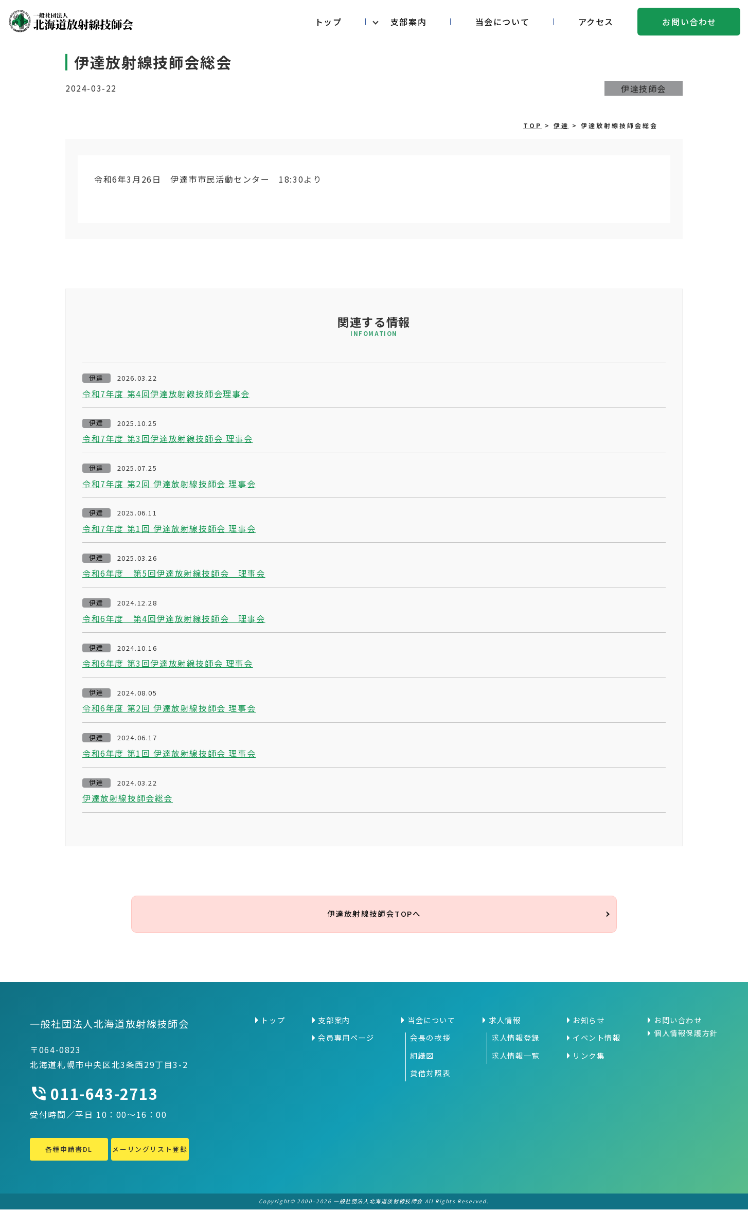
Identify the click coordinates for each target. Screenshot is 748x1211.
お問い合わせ (689, 21)
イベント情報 (597, 1040)
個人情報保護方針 (686, 1035)
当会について (502, 21)
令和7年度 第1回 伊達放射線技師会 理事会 (169, 528)
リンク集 (588, 1057)
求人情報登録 (515, 1040)
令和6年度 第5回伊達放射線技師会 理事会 (173, 573)
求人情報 (505, 1022)
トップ (328, 21)
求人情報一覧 (515, 1057)
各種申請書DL (69, 1151)
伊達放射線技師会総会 (127, 798)
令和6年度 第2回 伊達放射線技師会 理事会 (169, 708)
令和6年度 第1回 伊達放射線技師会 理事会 (169, 753)
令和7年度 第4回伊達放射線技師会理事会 (166, 393)
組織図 (422, 1057)
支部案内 (408, 21)
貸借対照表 (430, 1075)
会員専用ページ (346, 1040)
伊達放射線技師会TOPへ (374, 915)
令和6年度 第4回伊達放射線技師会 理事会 (173, 618)
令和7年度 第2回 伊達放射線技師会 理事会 (169, 483)
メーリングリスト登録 (149, 1151)
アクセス (596, 21)
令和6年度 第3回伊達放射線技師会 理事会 (167, 663)
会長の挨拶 (430, 1040)
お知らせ (588, 1022)
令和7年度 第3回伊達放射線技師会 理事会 (167, 438)
